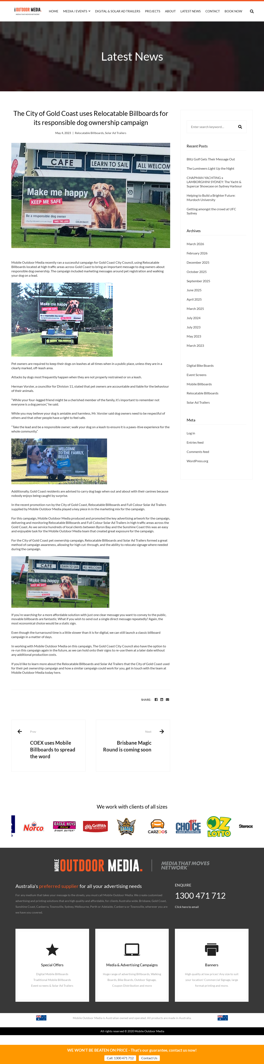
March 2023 (195, 357)
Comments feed (198, 464)
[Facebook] (156, 699)
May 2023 (194, 348)
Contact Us (149, 1058)
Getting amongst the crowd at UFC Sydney (211, 211)
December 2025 (198, 274)
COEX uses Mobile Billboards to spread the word (54, 744)
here (57, 672)
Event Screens (196, 387)
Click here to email (187, 907)
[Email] (167, 699)
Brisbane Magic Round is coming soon (126, 741)
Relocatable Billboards (89, 133)
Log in (191, 445)
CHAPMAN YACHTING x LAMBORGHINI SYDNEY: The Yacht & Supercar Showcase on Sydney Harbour (214, 182)
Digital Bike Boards (200, 377)
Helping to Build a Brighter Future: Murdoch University (211, 197)
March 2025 (195, 320)
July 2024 (193, 330)
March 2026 (195, 256)
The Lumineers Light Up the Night (210, 168)
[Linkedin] (161, 699)
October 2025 (197, 284)
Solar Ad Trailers (115, 133)
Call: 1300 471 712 (120, 1058)
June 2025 (194, 302)
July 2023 (193, 339)
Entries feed (195, 454)
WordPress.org (197, 473)
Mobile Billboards (199, 396)
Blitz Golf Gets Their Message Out (211, 159)
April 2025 (194, 311)
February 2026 (197, 265)
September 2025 (198, 293)
